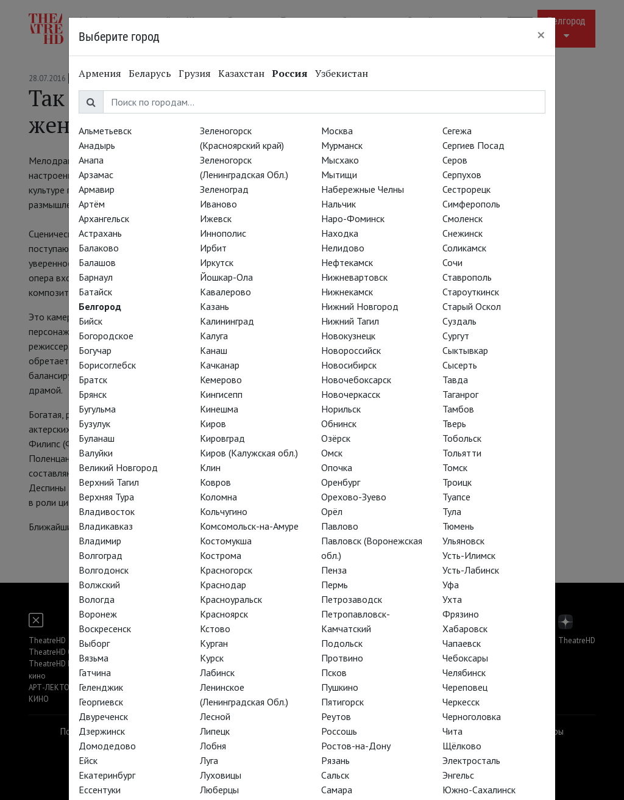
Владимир (100, 541)
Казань (214, 306)
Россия (290, 73)
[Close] (541, 35)
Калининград (227, 321)
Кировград (222, 438)
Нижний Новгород (360, 306)
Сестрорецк (466, 189)
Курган (214, 643)
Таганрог (460, 394)
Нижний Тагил (350, 321)
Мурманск (342, 145)
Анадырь (97, 145)
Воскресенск (105, 628)
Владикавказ (106, 526)
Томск (454, 467)
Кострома (220, 555)
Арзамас (96, 174)
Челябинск (464, 672)
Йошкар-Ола (226, 277)
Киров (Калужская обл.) (249, 453)
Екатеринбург (107, 775)
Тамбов (458, 409)
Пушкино (339, 687)
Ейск (88, 760)
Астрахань (100, 233)
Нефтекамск (347, 262)
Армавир (97, 189)
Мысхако (340, 160)
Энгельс (458, 775)
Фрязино (460, 614)
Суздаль (459, 321)
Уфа (450, 584)
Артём (92, 204)
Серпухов (461, 174)
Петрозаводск (351, 599)
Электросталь (471, 760)
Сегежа (457, 130)
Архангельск (104, 218)
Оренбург (340, 482)
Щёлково (461, 746)
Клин (210, 467)
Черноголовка (471, 716)
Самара (336, 790)
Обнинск (338, 423)
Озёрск (335, 438)
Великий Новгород (118, 467)
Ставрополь (467, 277)
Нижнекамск (347, 292)
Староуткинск (470, 292)
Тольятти (461, 453)
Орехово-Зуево (353, 497)
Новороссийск (351, 350)
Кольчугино (223, 511)
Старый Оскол (471, 306)
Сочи (452, 262)
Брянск (93, 394)
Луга (209, 760)
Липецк (215, 731)
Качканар (219, 365)
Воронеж (98, 614)
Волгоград (100, 555)
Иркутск (216, 262)
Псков (334, 672)
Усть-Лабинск (470, 570)
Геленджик (101, 687)
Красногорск (226, 570)
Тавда (455, 379)
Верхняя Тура (106, 497)
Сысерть (459, 365)
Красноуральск (231, 599)
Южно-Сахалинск (479, 790)
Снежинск (462, 233)
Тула (451, 511)
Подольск (342, 643)
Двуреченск (103, 716)
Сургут (455, 336)
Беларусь (150, 73)
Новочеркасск (350, 394)
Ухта (452, 599)
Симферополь (471, 204)
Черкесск (461, 702)
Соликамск (464, 248)
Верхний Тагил (109, 482)
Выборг (94, 643)
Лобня (213, 746)
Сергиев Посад (473, 145)
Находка (339, 233)
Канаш (213, 350)
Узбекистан (341, 73)
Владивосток (107, 511)
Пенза (334, 570)
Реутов (336, 716)
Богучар (95, 350)
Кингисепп (221, 394)
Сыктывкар (465, 350)
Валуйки (96, 453)
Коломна (218, 497)
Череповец (465, 687)
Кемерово (221, 379)
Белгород (100, 306)
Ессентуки (100, 790)
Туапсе (456, 497)
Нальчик (338, 204)
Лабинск (217, 672)
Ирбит (213, 248)
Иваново (218, 204)
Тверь (454, 423)
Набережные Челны (362, 189)
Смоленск (462, 218)
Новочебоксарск (356, 379)
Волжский (99, 584)
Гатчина (95, 672)
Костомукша (226, 541)
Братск (93, 379)
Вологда (97, 599)
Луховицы (220, 775)
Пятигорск (342, 702)
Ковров (215, 482)
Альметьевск (105, 130)
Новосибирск (349, 365)
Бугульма (97, 409)
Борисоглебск (107, 365)
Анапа (91, 160)
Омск (331, 453)
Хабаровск (465, 628)
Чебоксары (465, 658)
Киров (213, 423)
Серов (454, 160)
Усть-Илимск (468, 555)
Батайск (95, 292)
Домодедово (107, 746)
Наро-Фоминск (353, 218)
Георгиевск (101, 702)
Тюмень (458, 526)
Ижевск (216, 218)
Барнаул (96, 277)
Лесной (215, 716)
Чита (452, 731)
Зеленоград (224, 189)
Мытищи (339, 174)
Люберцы (219, 790)
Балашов (97, 262)
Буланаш (97, 438)
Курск (212, 658)
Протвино (342, 658)
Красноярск (224, 614)
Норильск (341, 409)
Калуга (214, 336)
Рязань (335, 760)
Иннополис (223, 233)
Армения (100, 73)
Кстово (215, 628)
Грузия (195, 73)
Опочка (336, 467)
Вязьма (93, 658)
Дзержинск (102, 731)
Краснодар (223, 584)
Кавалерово (225, 292)
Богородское (106, 336)
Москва (337, 130)
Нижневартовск (354, 277)
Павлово (339, 526)
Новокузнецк (348, 336)
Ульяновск (463, 541)
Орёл (331, 511)
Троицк (457, 482)
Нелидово (342, 248)
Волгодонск (104, 570)
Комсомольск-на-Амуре (249, 526)
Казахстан (241, 73)
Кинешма (219, 409)
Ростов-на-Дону (356, 746)
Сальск (335, 775)
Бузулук (94, 423)
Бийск (90, 321)
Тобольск (461, 438)
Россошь (339, 731)
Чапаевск (461, 643)
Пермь (334, 584)
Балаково (99, 248)
